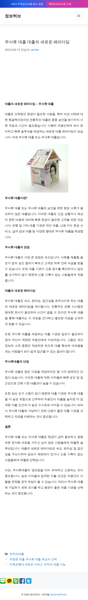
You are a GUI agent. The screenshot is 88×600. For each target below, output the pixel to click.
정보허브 (13, 15)
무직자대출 (17, 554)
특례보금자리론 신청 (60, 3)
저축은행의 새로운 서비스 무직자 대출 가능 (38, 564)
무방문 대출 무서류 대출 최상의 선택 (33, 559)
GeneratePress (58, 594)
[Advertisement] (44, 76)
